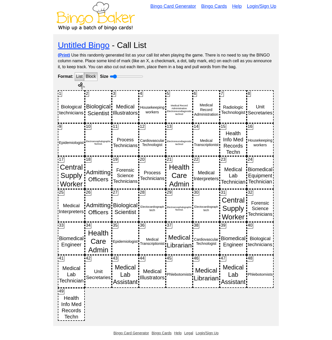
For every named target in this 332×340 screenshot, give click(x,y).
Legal (188, 333)
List (79, 76)
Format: (65, 76)
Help (237, 6)
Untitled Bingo (83, 45)
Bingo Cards (214, 6)
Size (104, 76)
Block (91, 76)
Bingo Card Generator (173, 6)
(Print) (64, 55)
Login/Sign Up (261, 6)
